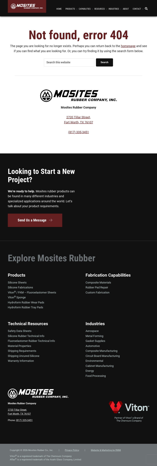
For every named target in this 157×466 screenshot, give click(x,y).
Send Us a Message (35, 220)
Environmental (94, 360)
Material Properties (19, 346)
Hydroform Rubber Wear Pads (26, 302)
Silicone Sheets (17, 282)
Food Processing (96, 375)
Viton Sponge (17, 297)
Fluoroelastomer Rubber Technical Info (31, 340)
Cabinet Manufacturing (100, 365)
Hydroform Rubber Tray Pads (25, 307)
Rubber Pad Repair (97, 287)
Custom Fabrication (97, 292)
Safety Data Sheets (19, 331)
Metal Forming (94, 336)
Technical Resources (28, 323)
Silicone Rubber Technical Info (26, 336)
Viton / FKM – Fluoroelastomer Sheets (32, 292)
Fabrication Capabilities (108, 275)
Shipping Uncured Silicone (23, 356)
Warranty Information (21, 360)
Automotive (93, 346)
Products (16, 275)
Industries (95, 323)
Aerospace (92, 331)
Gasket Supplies (95, 340)
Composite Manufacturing (101, 350)
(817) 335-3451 (78, 132)
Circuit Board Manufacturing (103, 356)
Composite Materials (98, 282)
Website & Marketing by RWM (106, 450)
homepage (128, 46)
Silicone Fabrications (20, 287)
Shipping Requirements (22, 350)
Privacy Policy (72, 450)
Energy (90, 370)
